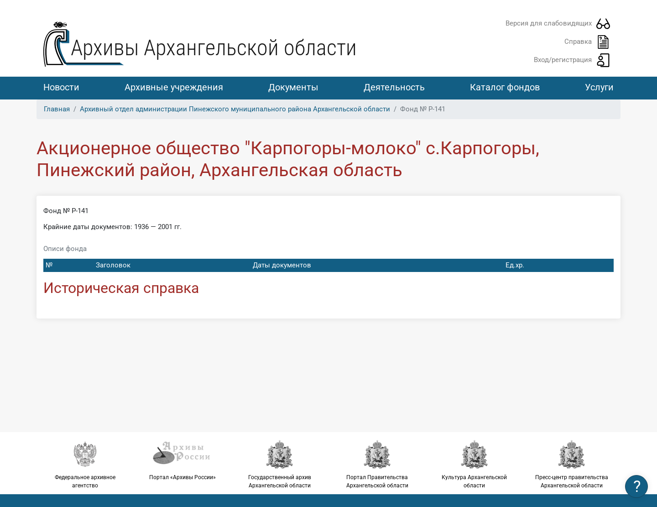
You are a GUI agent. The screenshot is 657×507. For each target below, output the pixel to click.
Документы (293, 87)
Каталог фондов (505, 87)
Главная (57, 109)
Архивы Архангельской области (214, 48)
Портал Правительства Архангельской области (377, 464)
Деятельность (394, 87)
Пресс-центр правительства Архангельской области (572, 464)
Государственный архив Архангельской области (280, 464)
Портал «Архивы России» (182, 460)
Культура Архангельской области (474, 464)
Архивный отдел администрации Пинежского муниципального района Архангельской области (235, 109)
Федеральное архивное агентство (85, 464)
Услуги (599, 87)
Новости (61, 87)
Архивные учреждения (174, 87)
